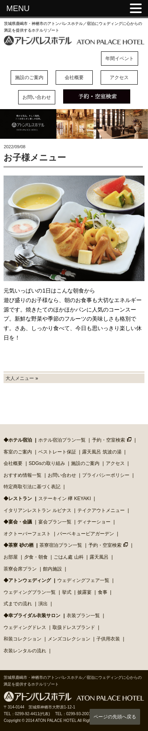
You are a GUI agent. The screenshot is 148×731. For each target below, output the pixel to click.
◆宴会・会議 (18, 522)
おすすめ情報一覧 (22, 475)
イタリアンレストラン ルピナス (37, 510)
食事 (102, 592)
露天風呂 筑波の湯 (101, 452)
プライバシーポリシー (105, 475)
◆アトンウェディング (27, 580)
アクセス (119, 77)
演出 (43, 603)
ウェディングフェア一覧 (83, 580)
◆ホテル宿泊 (18, 440)
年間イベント (119, 58)
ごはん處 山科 (68, 557)
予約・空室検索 (108, 440)
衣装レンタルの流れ (25, 651)
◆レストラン (18, 498)
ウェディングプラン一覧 (30, 592)
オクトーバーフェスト (27, 533)
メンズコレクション (69, 639)
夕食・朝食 (36, 557)
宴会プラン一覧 (54, 522)
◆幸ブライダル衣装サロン (32, 615)
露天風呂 (99, 557)
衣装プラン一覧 (83, 615)
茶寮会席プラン (20, 569)
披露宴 (84, 592)
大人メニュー (20, 378)
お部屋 (11, 557)
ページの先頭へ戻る (115, 717)
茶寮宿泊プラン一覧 (60, 545)
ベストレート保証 (57, 452)
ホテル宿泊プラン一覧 (62, 440)
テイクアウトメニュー (101, 510)
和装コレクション (22, 639)
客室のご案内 (18, 452)
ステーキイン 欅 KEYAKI (64, 498)
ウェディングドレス (25, 627)
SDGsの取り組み (47, 463)
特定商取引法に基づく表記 (32, 486)
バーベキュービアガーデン (85, 533)
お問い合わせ (36, 97)
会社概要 (74, 77)
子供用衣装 (108, 639)
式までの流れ (18, 603)
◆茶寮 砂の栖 (18, 545)
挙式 (66, 592)
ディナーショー (94, 522)
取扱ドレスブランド (73, 627)
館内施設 (52, 569)
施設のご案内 (29, 77)
